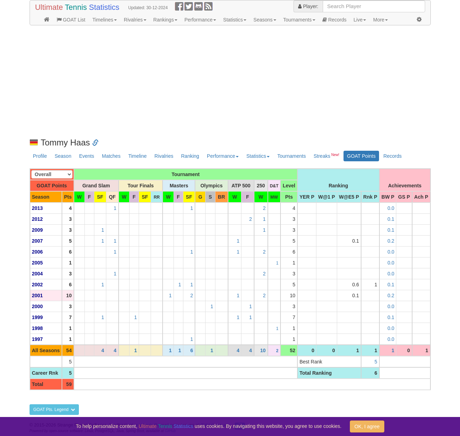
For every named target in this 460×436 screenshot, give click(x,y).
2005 (37, 263)
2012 (37, 219)
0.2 (390, 241)
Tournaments (299, 20)
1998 (37, 328)
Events (86, 156)
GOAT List (71, 20)
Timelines (104, 20)
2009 (37, 230)
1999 (37, 317)
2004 (37, 273)
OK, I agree (367, 426)
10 (263, 350)
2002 (37, 284)
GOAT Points (361, 156)
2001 (37, 295)
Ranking (190, 156)
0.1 (390, 219)
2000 (37, 306)
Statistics (234, 20)
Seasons (264, 20)
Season (63, 156)
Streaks (326, 155)
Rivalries (135, 20)
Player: (308, 6)
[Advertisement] (230, 81)
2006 (37, 252)
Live (360, 20)
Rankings (165, 20)
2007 (37, 241)
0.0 (390, 208)
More (380, 20)
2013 (37, 208)
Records (334, 20)
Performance (200, 20)
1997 (37, 339)
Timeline (137, 156)
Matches (111, 156)
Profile (40, 156)
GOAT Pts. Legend (54, 409)
